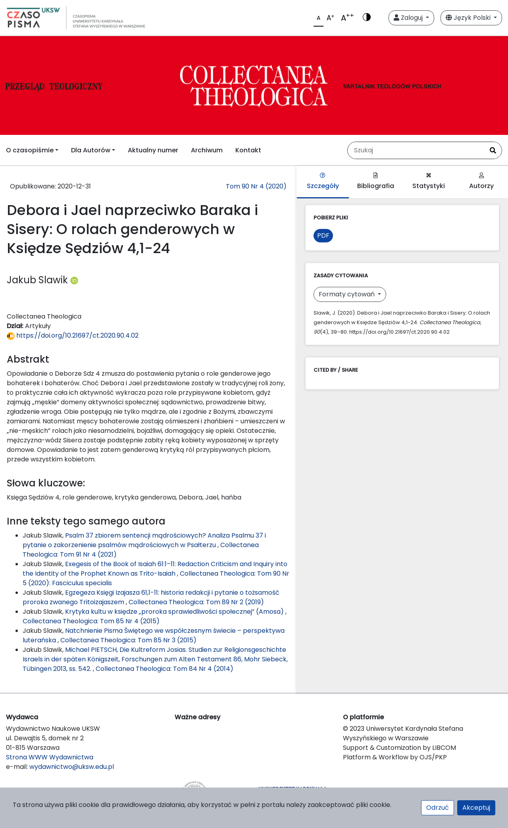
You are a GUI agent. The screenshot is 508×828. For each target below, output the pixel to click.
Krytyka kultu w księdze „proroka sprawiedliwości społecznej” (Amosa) (175, 611)
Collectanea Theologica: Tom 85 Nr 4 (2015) (91, 621)
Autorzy (481, 181)
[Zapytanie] (416, 150)
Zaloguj (409, 17)
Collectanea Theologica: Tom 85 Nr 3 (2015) (128, 640)
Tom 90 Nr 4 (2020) (256, 186)
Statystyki (428, 181)
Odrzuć (437, 807)
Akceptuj (476, 807)
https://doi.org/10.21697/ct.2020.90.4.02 (73, 335)
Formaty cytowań (347, 294)
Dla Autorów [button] (90, 150)
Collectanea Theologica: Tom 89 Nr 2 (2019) (196, 602)
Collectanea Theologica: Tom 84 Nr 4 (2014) (164, 668)
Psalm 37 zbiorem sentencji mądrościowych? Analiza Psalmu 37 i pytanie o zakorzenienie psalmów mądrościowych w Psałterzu (144, 540)
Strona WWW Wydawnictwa (49, 757)
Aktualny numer (153, 150)
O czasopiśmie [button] (30, 150)
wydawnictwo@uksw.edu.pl (71, 766)
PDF (323, 235)
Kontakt (248, 150)
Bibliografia (375, 181)
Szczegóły (323, 181)
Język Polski (469, 17)
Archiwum (207, 150)
